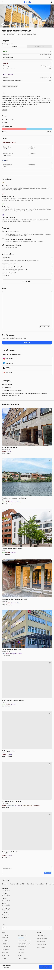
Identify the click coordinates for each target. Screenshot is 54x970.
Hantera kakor (41, 947)
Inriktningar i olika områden (35, 884)
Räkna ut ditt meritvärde (10, 86)
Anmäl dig (27, 342)
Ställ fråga (27, 281)
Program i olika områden (17, 884)
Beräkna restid (45, 326)
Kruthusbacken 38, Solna (28, 34)
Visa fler (5, 917)
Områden (5, 884)
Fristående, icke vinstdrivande (12, 390)
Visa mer (5, 110)
